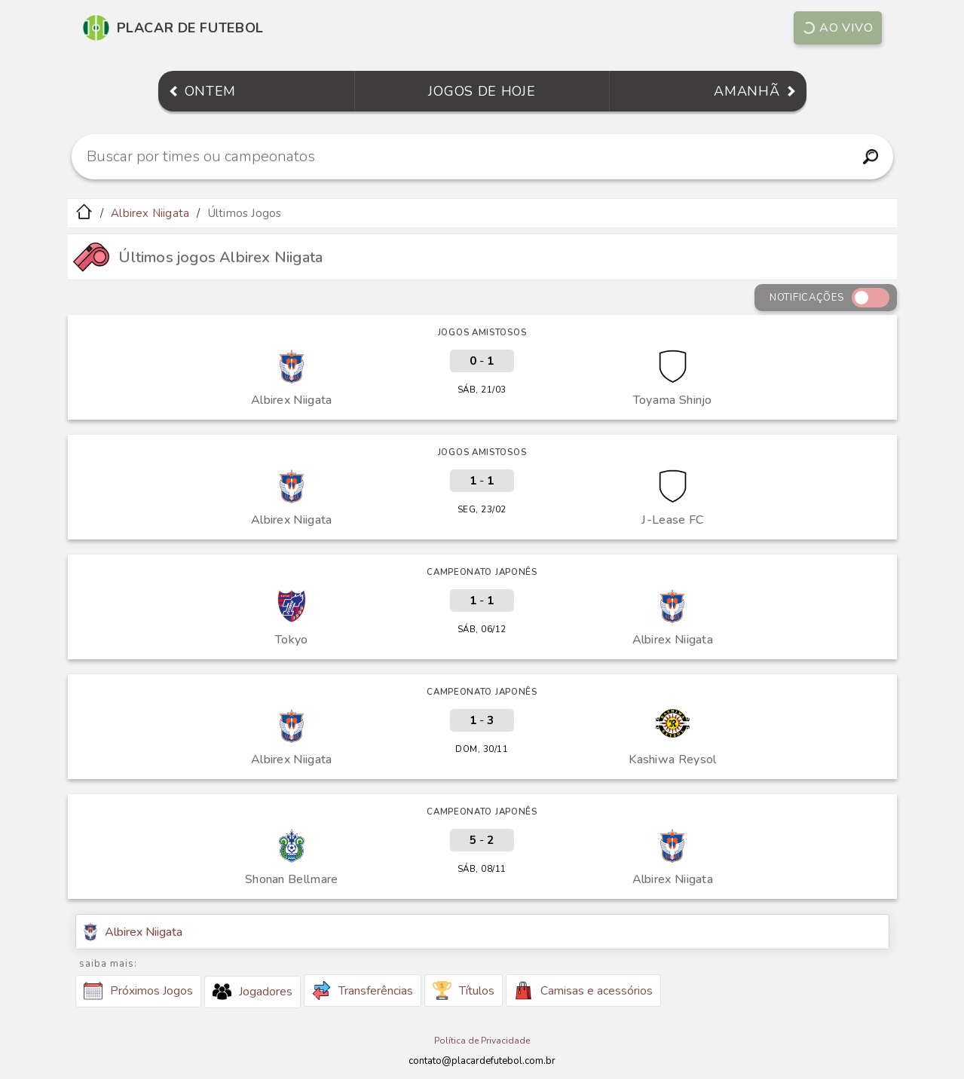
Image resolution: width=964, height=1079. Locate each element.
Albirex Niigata (150, 213)
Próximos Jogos (138, 991)
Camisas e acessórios (583, 990)
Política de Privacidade (482, 1041)
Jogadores (252, 991)
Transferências (362, 990)
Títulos (463, 990)
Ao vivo (836, 28)
